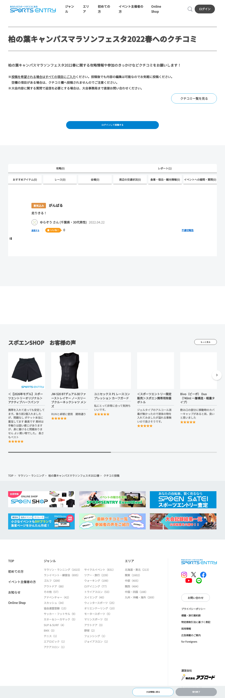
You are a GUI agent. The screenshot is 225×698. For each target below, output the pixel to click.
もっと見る (205, 348)
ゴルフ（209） (53, 587)
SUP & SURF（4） (55, 631)
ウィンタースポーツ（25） (100, 609)
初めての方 (16, 578)
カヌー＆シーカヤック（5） (60, 626)
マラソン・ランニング (31, 482)
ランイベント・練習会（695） (62, 581)
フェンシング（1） (95, 642)
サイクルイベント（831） (99, 576)
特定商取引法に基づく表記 (195, 628)
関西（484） (132, 592)
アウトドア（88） (54, 592)
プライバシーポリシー (193, 615)
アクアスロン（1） (55, 653)
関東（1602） (133, 581)
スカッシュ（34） (54, 609)
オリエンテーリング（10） (100, 615)
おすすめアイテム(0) (25, 186)
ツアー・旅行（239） (97, 581)
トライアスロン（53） (97, 598)
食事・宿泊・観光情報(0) (165, 186)
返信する (37, 236)
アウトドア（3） (94, 631)
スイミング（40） (95, 604)
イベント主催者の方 (22, 588)
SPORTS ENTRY (32, 10)
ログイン (206, 11)
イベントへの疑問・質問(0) (200, 186)
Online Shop (17, 609)
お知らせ (14, 598)
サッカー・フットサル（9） (60, 620)
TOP (10, 482)
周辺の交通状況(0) (130, 186)
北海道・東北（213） (138, 576)
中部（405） (132, 587)
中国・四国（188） (136, 598)
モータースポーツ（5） (98, 620)
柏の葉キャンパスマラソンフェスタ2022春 (73, 482)
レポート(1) (165, 174)
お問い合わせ (195, 604)
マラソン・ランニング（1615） (63, 576)
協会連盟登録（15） (56, 615)
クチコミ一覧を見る (194, 101)
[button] (216, 382)
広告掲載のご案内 (191, 641)
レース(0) (59, 186)
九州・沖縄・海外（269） (140, 604)
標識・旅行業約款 (191, 622)
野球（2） (90, 637)
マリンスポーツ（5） (96, 626)
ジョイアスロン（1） (96, 648)
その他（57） (52, 598)
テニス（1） (51, 642)
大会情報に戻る (153, 690)
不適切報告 (187, 236)
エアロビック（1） (55, 648)
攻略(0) (60, 174)
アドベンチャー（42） (57, 604)
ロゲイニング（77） (96, 592)
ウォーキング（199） (97, 587)
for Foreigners (189, 648)
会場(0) (95, 186)
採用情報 (186, 635)
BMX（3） (50, 637)
